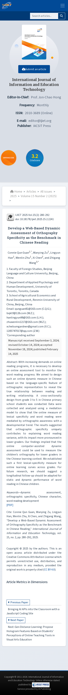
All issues (46, 191)
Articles (31, 191)
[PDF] (10, 505)
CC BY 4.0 (49, 570)
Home (16, 191)
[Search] (44, 16)
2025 (13, 196)
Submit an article (34, 69)
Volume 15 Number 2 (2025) (39, 196)
